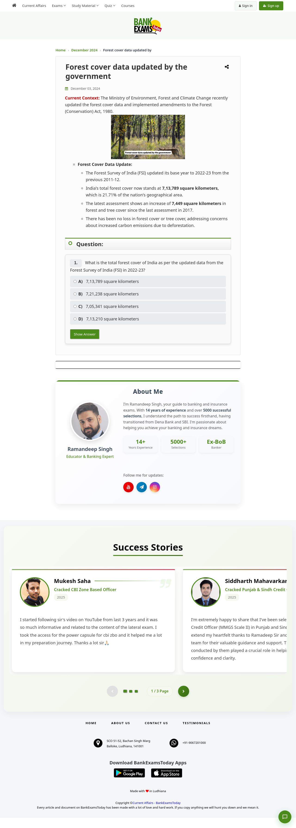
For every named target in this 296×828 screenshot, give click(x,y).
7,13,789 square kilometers (106, 281)
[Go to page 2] (130, 701)
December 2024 (84, 50)
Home (61, 50)
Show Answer (85, 334)
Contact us (156, 733)
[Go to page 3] (136, 701)
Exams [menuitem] (57, 5)
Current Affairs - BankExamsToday (156, 813)
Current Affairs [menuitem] (34, 5)
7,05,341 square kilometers (106, 306)
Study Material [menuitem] (83, 5)
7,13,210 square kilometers (106, 319)
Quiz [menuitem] (108, 5)
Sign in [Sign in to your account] (246, 5)
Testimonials (196, 733)
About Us (120, 733)
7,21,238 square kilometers (106, 294)
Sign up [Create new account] (271, 5)
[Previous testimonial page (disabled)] (112, 701)
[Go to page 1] (125, 701)
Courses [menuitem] (127, 5)
